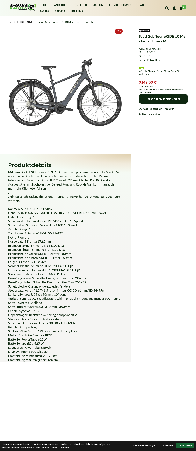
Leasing (44, 11)
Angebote (61, 5)
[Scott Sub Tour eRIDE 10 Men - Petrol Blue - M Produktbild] (65, 92)
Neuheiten (80, 5)
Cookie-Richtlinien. (60, 447)
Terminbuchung (120, 5)
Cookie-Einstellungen (144, 445)
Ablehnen (167, 445)
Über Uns (77, 11)
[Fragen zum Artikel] (163, 109)
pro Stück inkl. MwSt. (149, 89)
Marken (98, 5)
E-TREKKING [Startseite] (25, 21)
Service (60, 11)
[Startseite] (11, 22)
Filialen (141, 5)
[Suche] (166, 8)
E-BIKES (43, 5)
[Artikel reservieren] (163, 114)
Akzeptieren (185, 445)
